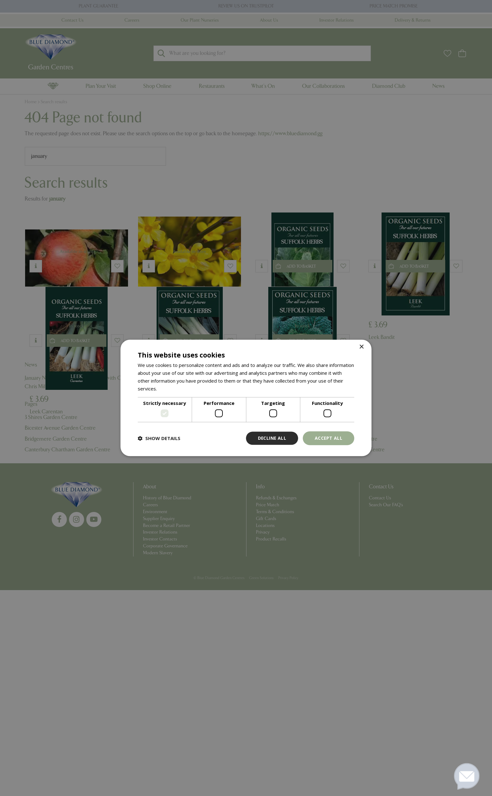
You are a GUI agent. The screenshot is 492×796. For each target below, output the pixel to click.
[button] (159, 438)
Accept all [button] (328, 438)
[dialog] (246, 398)
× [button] (361, 347)
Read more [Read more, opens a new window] (170, 388)
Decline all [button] (271, 438)
